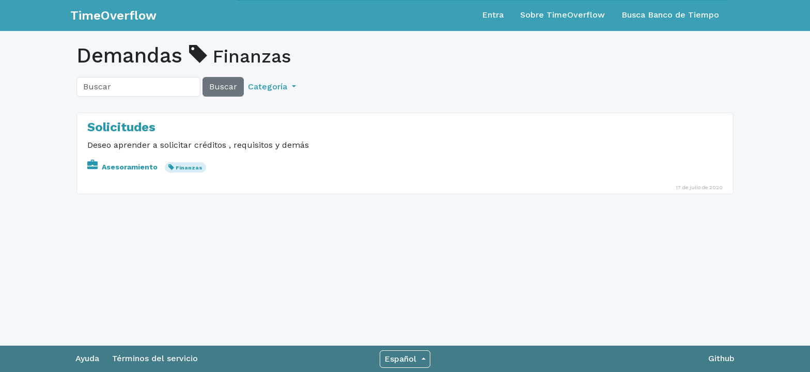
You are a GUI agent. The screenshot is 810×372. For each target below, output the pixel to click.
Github (721, 358)
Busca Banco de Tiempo (670, 15)
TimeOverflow (113, 15)
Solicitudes (121, 127)
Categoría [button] (269, 86)
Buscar (223, 86)
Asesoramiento (123, 167)
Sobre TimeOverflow (562, 15)
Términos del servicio (155, 358)
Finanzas (189, 167)
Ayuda (87, 358)
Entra (493, 15)
